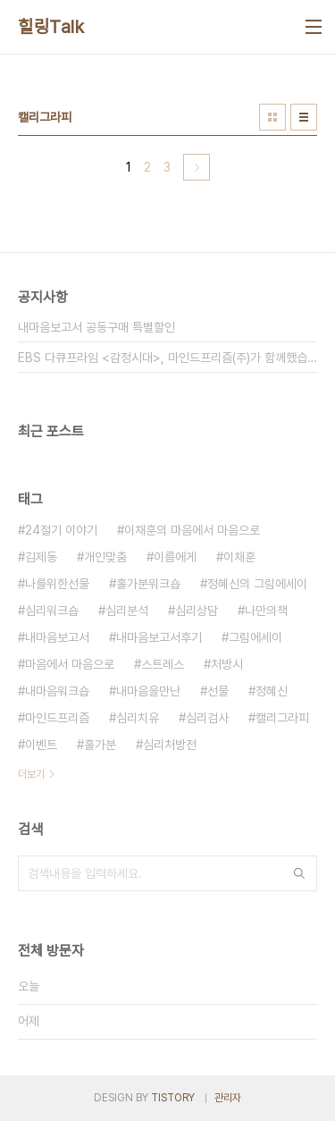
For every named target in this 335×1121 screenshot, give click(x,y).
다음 (196, 167)
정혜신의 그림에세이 (257, 584)
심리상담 (196, 610)
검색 (299, 873)
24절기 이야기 (61, 530)
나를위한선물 (57, 584)
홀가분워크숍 (148, 584)
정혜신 (271, 691)
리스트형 (303, 117)
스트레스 (162, 664)
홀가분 (100, 745)
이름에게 (175, 557)
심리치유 (137, 718)
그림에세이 (255, 637)
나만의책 (266, 610)
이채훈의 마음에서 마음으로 (192, 530)
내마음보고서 (57, 637)
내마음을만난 (148, 691)
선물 (218, 691)
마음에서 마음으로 (69, 664)
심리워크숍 (52, 610)
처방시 (227, 664)
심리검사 (207, 718)
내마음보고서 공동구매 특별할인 (96, 327)
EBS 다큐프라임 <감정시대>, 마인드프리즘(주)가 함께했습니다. (167, 357)
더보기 (31, 774)
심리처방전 (170, 745)
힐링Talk (51, 27)
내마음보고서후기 (159, 637)
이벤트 (41, 745)
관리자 (227, 1098)
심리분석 (126, 610)
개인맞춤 (105, 557)
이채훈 (239, 557)
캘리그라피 (282, 718)
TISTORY (173, 1098)
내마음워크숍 (57, 691)
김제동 (41, 557)
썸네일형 (272, 117)
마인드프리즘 (57, 718)
